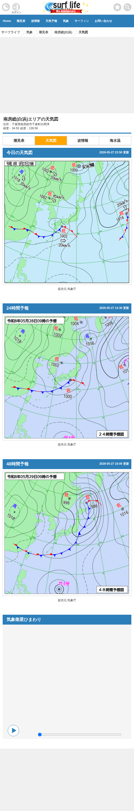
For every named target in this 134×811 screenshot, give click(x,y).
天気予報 (51, 21)
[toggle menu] (127, 5)
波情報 (35, 21)
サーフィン (81, 21)
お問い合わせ (103, 21)
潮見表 (21, 21)
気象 (66, 21)
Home (7, 21)
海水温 (115, 140)
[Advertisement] (67, 73)
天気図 (51, 140)
